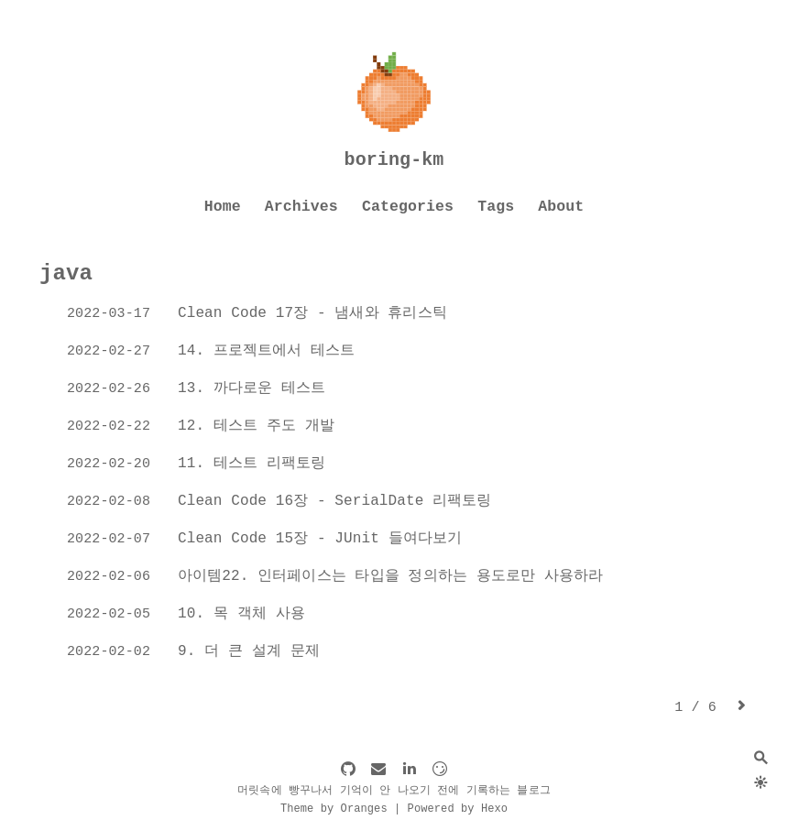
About (561, 206)
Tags (495, 206)
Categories (408, 206)
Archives (301, 206)
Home (222, 206)
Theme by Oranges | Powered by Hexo (394, 809)
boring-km (394, 159)
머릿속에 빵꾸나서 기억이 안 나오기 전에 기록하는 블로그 (394, 790)
